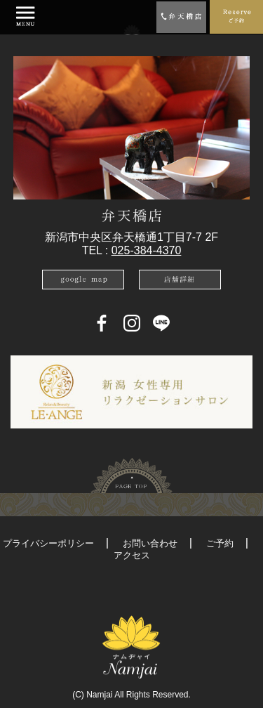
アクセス (132, 555)
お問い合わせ (150, 543)
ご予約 (220, 543)
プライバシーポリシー (48, 543)
